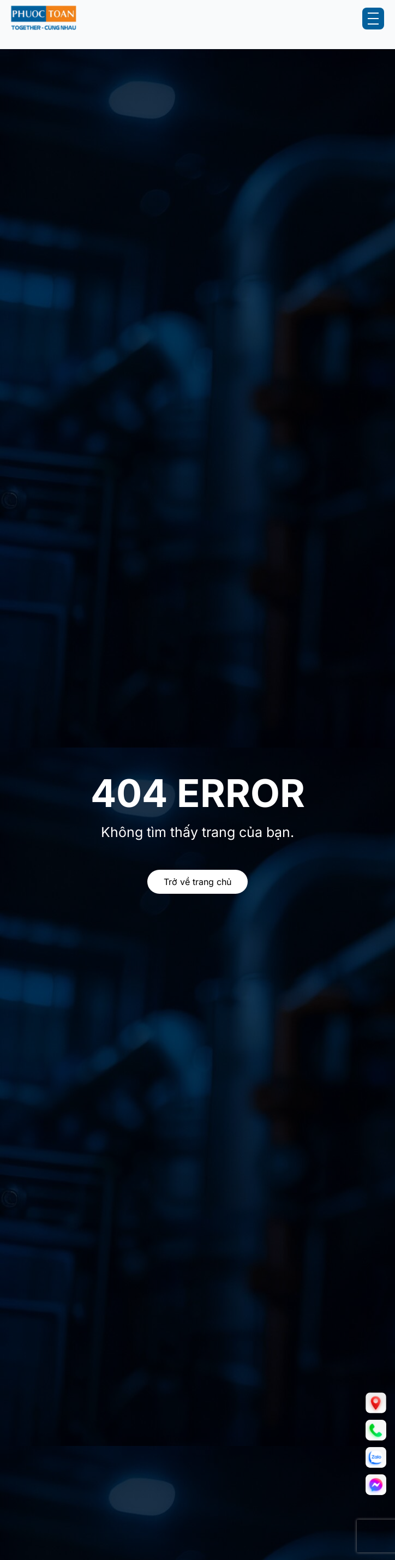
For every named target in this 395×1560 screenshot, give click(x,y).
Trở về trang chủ (197, 881)
